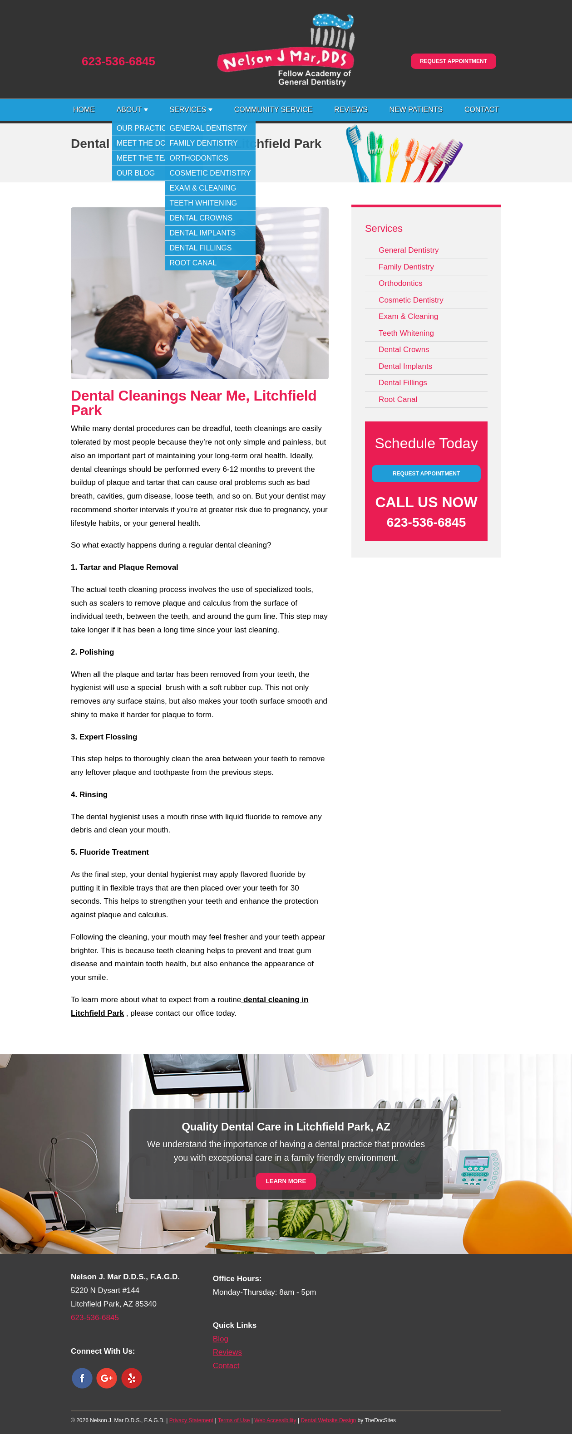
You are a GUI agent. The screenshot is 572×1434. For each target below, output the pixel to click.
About (129, 109)
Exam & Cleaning (408, 316)
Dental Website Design (328, 1420)
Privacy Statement (191, 1420)
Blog (220, 1339)
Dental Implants (405, 366)
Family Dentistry (406, 267)
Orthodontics (400, 283)
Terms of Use (234, 1420)
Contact (481, 109)
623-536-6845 (118, 61)
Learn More (286, 1181)
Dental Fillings (403, 382)
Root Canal (398, 399)
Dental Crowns (404, 349)
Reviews (351, 109)
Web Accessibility (275, 1420)
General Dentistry (409, 250)
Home (84, 109)
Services (187, 109)
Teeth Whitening (406, 333)
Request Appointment (453, 61)
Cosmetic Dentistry (411, 300)
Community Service (273, 109)
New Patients (416, 109)
